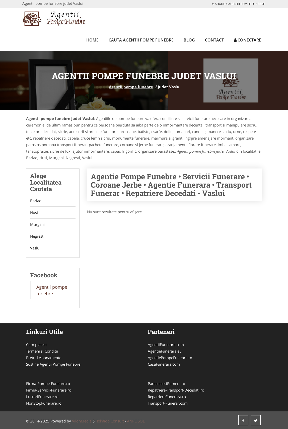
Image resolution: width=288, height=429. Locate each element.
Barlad (35, 200)
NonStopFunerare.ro (43, 403)
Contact (214, 40)
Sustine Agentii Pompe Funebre (53, 364)
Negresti (37, 236)
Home (92, 40)
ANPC (132, 420)
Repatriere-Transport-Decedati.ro (176, 390)
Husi (34, 212)
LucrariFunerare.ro (42, 396)
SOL (141, 420)
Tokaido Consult (110, 420)
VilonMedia (82, 420)
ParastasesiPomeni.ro (166, 383)
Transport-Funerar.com (168, 403)
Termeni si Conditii (42, 351)
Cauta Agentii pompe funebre (141, 40)
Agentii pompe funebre (131, 86)
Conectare (247, 40)
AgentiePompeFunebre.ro (170, 357)
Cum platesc (36, 344)
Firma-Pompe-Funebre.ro (48, 383)
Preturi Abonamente (43, 357)
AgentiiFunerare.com (166, 344)
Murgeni (37, 224)
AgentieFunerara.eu (165, 351)
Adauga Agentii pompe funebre (238, 4)
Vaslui (35, 247)
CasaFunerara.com (164, 364)
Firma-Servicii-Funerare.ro (48, 390)
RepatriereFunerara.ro (167, 396)
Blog (189, 40)
